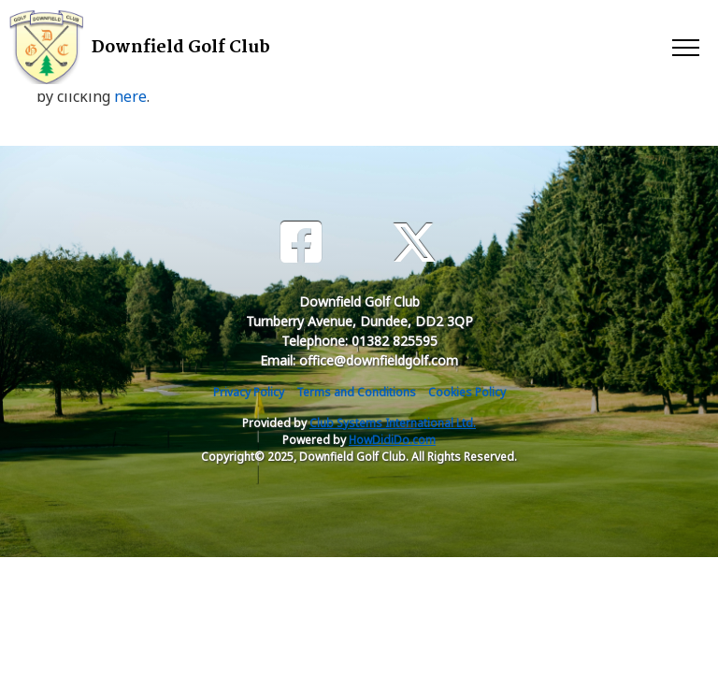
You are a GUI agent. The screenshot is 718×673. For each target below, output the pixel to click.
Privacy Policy (248, 392)
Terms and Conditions (356, 392)
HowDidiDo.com (392, 440)
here (130, 96)
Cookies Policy (467, 392)
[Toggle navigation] (685, 47)
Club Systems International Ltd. (392, 423)
